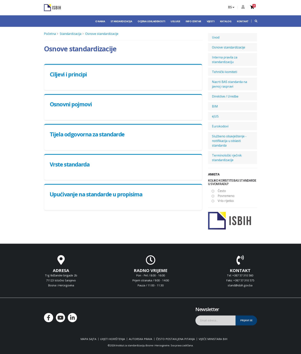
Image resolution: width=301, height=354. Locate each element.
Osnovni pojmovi (71, 104)
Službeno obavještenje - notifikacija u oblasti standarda (229, 141)
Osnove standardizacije (101, 34)
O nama (100, 21)
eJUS (215, 116)
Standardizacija (121, 21)
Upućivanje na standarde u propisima (96, 194)
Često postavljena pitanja (175, 339)
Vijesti (211, 21)
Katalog (226, 21)
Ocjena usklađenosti (151, 21)
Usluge (175, 21)
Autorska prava (140, 339)
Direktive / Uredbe (225, 96)
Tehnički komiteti (224, 72)
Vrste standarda (69, 164)
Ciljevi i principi (68, 74)
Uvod (215, 37)
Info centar (193, 21)
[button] (254, 21)
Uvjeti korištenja (112, 339)
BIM (215, 106)
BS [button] (231, 7)
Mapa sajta (88, 339)
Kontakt (243, 21)
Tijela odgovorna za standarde (87, 134)
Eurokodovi (220, 126)
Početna (50, 34)
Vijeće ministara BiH (213, 339)
